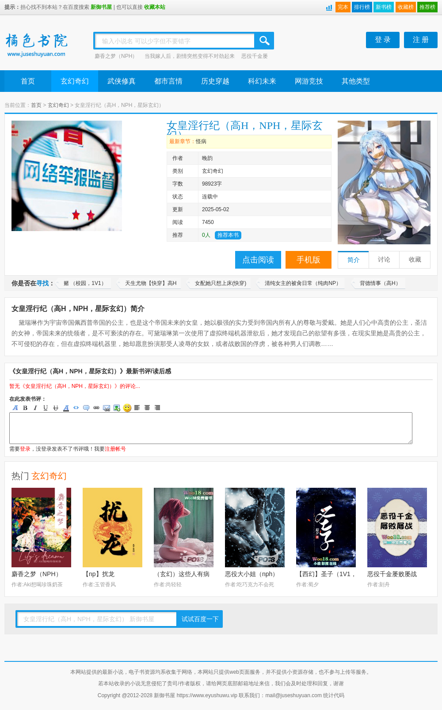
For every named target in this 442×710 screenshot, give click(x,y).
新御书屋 (101, 7)
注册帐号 (115, 449)
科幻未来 (262, 81)
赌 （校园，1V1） (85, 283)
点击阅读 (258, 259)
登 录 (383, 39)
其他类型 (356, 81)
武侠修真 (121, 81)
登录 (25, 449)
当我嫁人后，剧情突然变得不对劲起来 (190, 56)
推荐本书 (228, 235)
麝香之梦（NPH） (116, 56)
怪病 (201, 141)
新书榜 (384, 7)
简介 (353, 260)
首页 (28, 81)
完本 (343, 7)
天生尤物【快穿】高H (151, 283)
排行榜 (362, 7)
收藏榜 (406, 7)
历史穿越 (215, 81)
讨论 (384, 259)
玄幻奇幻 (75, 81)
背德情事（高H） (380, 283)
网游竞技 (309, 81)
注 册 (421, 39)
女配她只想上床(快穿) (220, 283)
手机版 (308, 259)
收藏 (415, 259)
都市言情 (168, 81)
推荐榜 (427, 7)
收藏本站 (154, 7)
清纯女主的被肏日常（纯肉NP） (303, 283)
